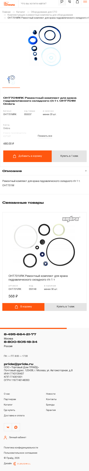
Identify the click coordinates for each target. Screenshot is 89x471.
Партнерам (10, 399)
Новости (50, 394)
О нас (7, 394)
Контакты (51, 399)
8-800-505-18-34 (20, 341)
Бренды (50, 405)
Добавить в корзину (27, 156)
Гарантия (51, 410)
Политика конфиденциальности (21, 448)
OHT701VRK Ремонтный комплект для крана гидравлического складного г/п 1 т (38, 278)
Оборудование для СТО (44, 12)
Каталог (20, 12)
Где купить (9, 410)
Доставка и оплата (14, 416)
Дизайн (17, 464)
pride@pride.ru (18, 364)
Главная (6, 12)
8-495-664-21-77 (20, 334)
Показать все (45, 136)
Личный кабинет (15, 437)
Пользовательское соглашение (20, 453)
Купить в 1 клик (69, 156)
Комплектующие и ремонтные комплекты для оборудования (40, 15)
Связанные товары (23, 202)
